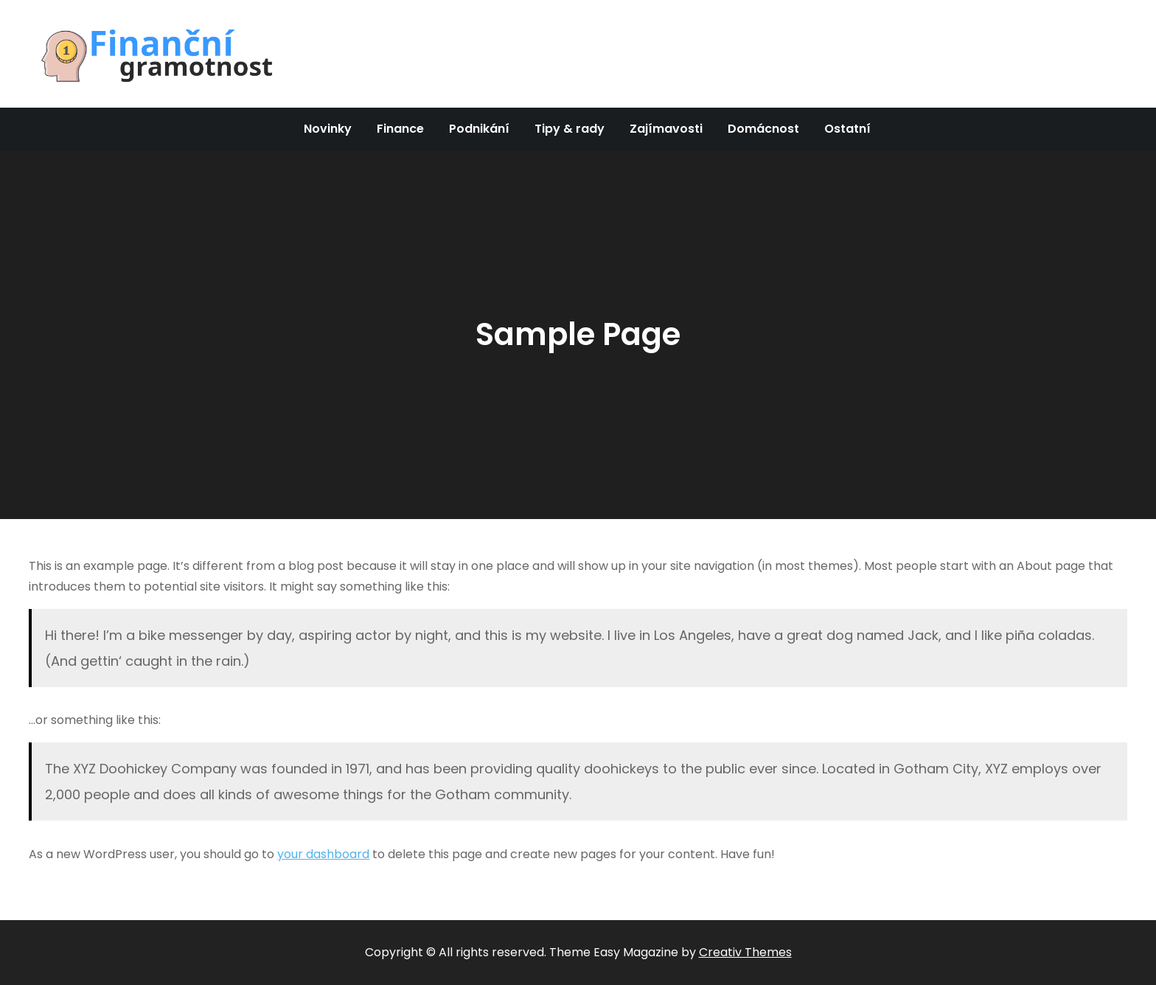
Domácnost (763, 128)
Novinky (328, 128)
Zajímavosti (666, 128)
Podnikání (479, 128)
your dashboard (323, 854)
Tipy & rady (570, 128)
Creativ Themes (745, 952)
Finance (400, 128)
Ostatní (847, 128)
